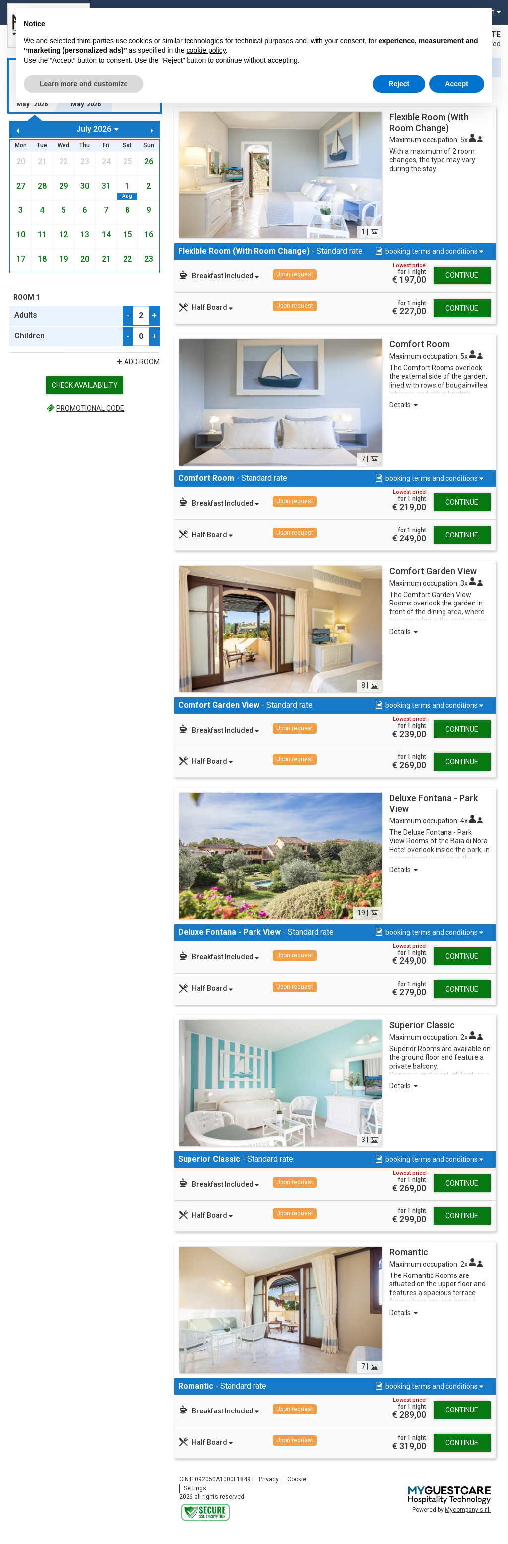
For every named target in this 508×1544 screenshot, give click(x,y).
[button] (428, 251)
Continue (461, 285)
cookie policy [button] (206, 50)
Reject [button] (398, 84)
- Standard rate (262, 255)
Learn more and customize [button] (83, 84)
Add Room (137, 362)
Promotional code (84, 408)
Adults (25, 315)
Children (29, 335)
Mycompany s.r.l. (468, 1519)
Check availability (85, 385)
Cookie (296, 1488)
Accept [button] (456, 84)
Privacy (269, 1488)
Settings (195, 1497)
